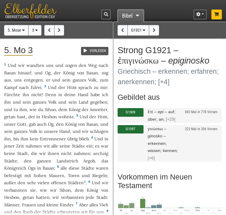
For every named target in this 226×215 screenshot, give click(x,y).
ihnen (53, 153)
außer (10, 182)
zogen (71, 65)
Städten (76, 182)
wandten (35, 65)
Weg (92, 65)
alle (54, 146)
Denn (50, 94)
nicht (36, 94)
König (69, 73)
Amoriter (98, 109)
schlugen (99, 131)
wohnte (66, 116)
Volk (92, 80)
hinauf (24, 73)
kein (34, 139)
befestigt (13, 175)
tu (16, 109)
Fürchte (12, 94)
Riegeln (99, 175)
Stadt (22, 153)
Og (48, 73)
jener (9, 146)
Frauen (29, 205)
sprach (85, 87)
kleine (52, 205)
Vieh (103, 205)
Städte (78, 146)
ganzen (44, 161)
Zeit (20, 146)
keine (9, 153)
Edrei (36, 87)
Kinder (66, 205)
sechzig (100, 153)
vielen (43, 182)
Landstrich (67, 161)
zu (96, 87)
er (48, 80)
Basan (10, 73)
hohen (40, 175)
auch (42, 124)
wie (33, 109)
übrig (72, 139)
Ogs (32, 168)
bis (16, 139)
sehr (31, 182)
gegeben (98, 102)
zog (105, 73)
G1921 (138, 30)
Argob (89, 161)
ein (89, 146)
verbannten (15, 190)
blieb (84, 139)
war (104, 146)
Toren (74, 175)
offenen (58, 182)
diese (74, 168)
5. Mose (16, 30)
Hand (83, 94)
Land (83, 102)
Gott (22, 124)
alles (93, 205)
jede (90, 197)
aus (7, 80)
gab (32, 124)
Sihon (50, 109)
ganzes (79, 80)
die (34, 153)
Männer (11, 205)
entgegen (33, 80)
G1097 (130, 129)
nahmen (34, 146)
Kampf (10, 87)
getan (9, 116)
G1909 (130, 112)
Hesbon (49, 116)
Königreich (15, 168)
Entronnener (53, 139)
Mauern (56, 175)
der (31, 116)
